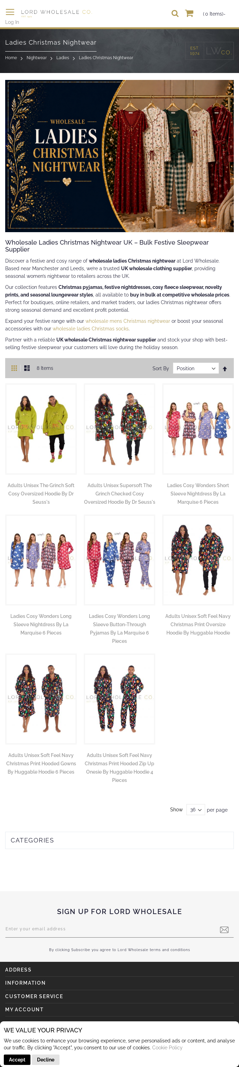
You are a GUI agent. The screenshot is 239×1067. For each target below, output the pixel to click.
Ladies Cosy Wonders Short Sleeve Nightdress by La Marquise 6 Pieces (198, 494)
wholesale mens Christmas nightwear (127, 321)
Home (11, 57)
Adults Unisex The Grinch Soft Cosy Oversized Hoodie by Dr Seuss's (41, 494)
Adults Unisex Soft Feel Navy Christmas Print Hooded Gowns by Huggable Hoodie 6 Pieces (41, 764)
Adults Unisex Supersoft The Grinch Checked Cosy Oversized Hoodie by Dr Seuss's (119, 494)
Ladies (62, 57)
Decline (45, 1060)
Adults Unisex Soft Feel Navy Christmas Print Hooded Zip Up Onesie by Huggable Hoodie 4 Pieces (119, 768)
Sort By (161, 368)
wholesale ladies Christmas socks (91, 328)
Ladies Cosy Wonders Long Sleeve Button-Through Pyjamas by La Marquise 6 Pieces (119, 628)
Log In (12, 22)
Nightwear (37, 57)
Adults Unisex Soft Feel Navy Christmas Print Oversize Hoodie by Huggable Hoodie (198, 624)
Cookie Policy (167, 1047)
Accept (17, 1060)
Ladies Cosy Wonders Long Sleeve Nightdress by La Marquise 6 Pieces (41, 624)
